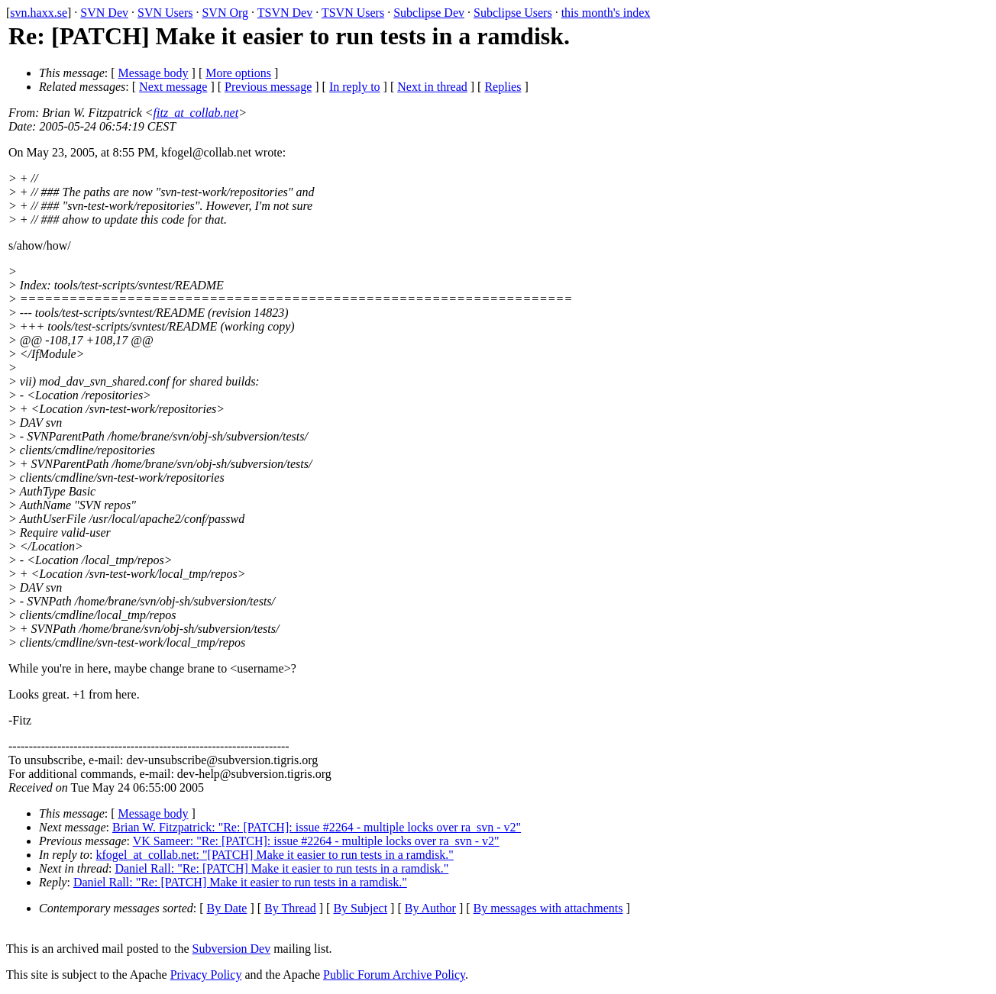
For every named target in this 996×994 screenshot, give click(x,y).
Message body (153, 72)
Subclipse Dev (428, 12)
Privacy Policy (206, 974)
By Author (430, 908)
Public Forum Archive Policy (394, 974)
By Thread (290, 908)
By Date (227, 908)
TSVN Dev (284, 12)
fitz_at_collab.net (196, 112)
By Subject (360, 908)
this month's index (606, 12)
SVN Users (164, 12)
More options (238, 72)
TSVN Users (353, 12)
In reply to (354, 86)
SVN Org (225, 12)
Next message (173, 86)
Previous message (268, 86)
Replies (502, 86)
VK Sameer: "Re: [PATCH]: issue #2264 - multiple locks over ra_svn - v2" (316, 840)
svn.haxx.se (38, 12)
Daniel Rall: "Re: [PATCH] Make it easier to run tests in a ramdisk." (281, 868)
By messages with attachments (548, 908)
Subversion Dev (231, 948)
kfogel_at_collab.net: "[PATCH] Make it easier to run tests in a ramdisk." (275, 854)
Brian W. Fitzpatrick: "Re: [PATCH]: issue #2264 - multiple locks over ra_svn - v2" (316, 827)
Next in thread (432, 86)
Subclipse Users (513, 12)
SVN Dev (104, 12)
